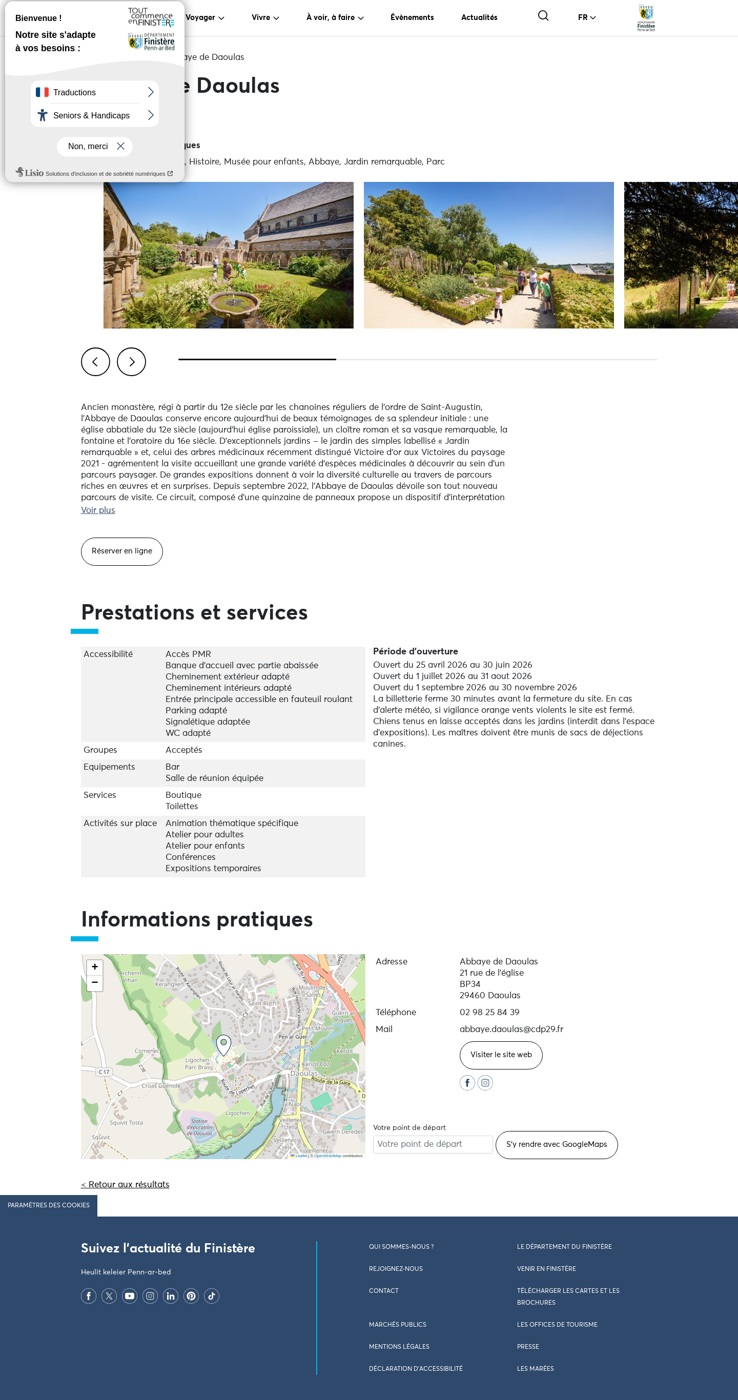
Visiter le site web (501, 1055)
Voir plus (98, 510)
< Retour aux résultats (125, 1185)
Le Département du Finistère (564, 1247)
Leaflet (299, 1156)
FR (583, 18)
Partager (111, 119)
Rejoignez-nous (396, 1269)
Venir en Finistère (546, 1269)
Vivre (261, 18)
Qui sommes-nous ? (401, 1247)
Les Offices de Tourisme (557, 1325)
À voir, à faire (330, 18)
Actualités (479, 18)
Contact (384, 1291)
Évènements (412, 18)
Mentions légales (399, 1347)
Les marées (535, 1369)
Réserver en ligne (122, 551)
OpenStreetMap (327, 1156)
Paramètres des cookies (49, 1206)
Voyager (200, 18)
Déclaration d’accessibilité (416, 1369)
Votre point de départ (409, 1127)
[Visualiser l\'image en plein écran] (229, 255)
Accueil (95, 57)
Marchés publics (397, 1325)
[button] (224, 1046)
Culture (138, 57)
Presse (528, 1347)
